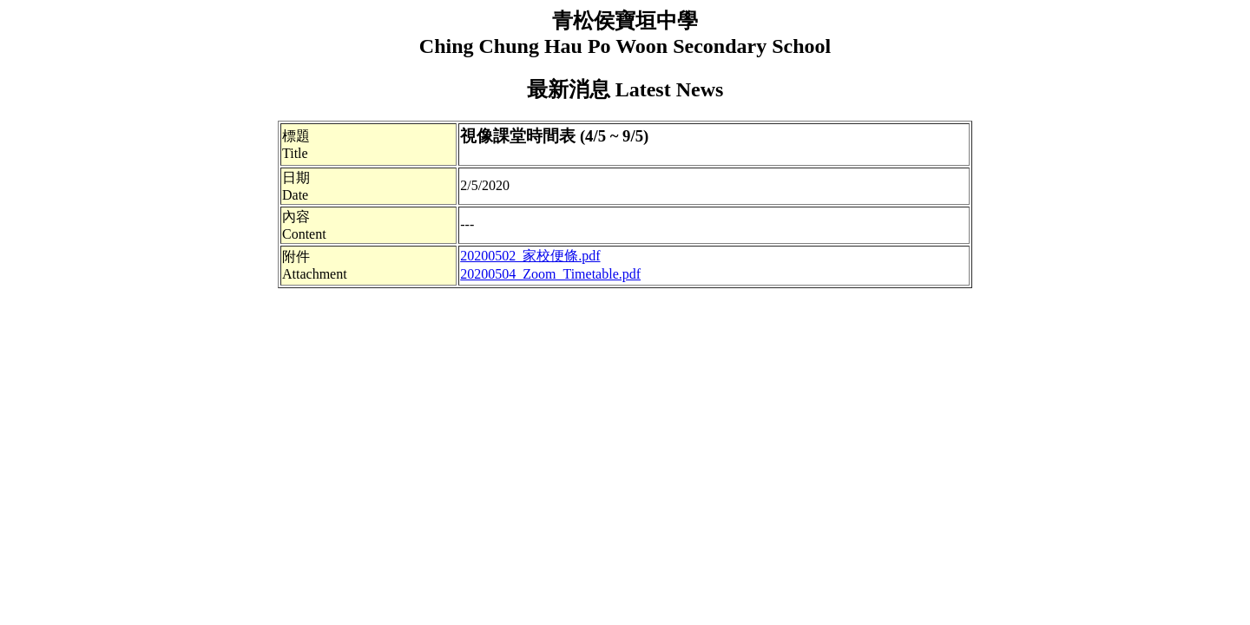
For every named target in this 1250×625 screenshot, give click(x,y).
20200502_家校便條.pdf (530, 255)
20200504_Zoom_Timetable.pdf (550, 273)
